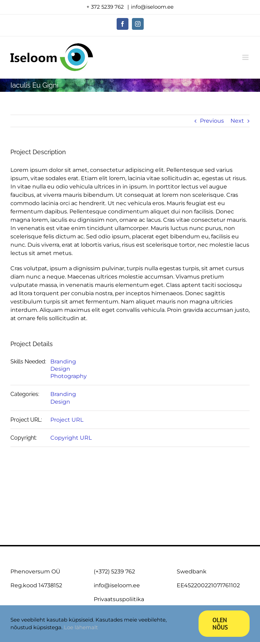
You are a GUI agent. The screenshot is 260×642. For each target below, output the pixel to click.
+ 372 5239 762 (105, 6)
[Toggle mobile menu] (246, 57)
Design (60, 369)
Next (237, 120)
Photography (68, 376)
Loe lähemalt (81, 627)
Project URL (66, 419)
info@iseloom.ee (152, 6)
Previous (212, 120)
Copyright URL (71, 437)
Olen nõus (220, 623)
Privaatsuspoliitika (119, 599)
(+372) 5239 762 (114, 571)
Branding (63, 361)
